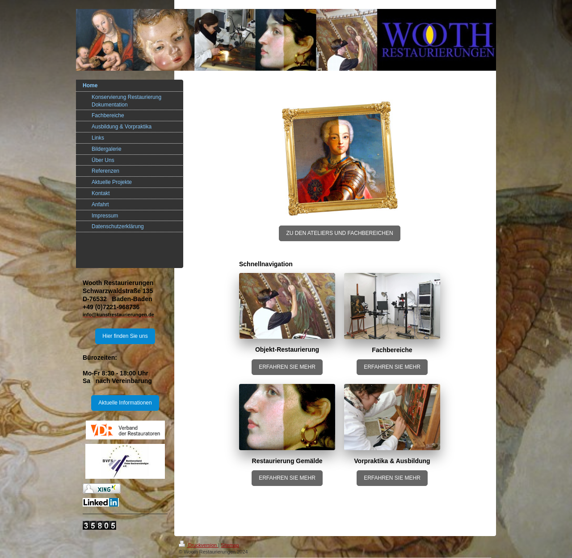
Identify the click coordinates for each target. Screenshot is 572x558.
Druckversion (198, 545)
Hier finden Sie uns (124, 336)
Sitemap (230, 545)
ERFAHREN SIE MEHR (287, 367)
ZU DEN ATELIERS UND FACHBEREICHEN (339, 233)
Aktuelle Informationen (124, 403)
